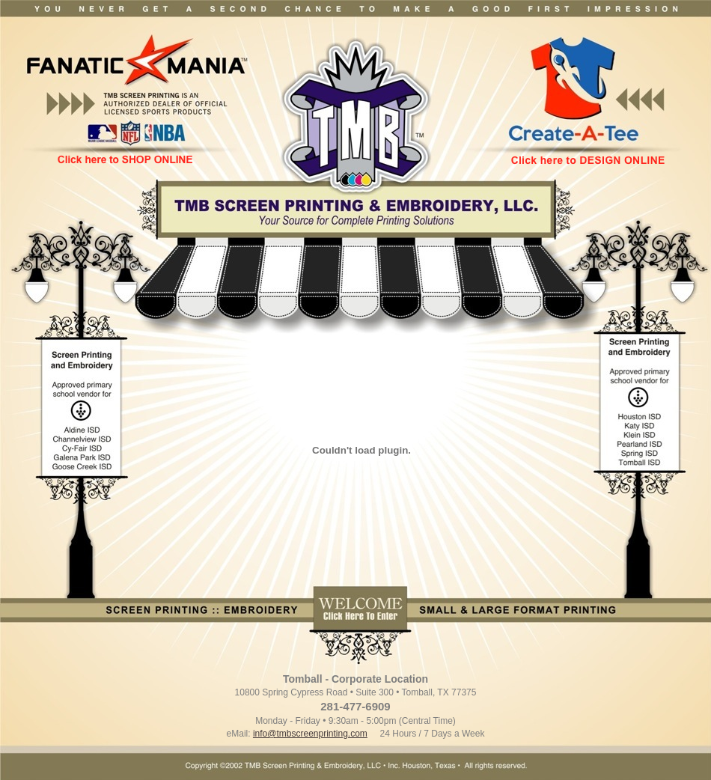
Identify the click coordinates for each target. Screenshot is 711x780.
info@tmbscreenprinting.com (310, 733)
